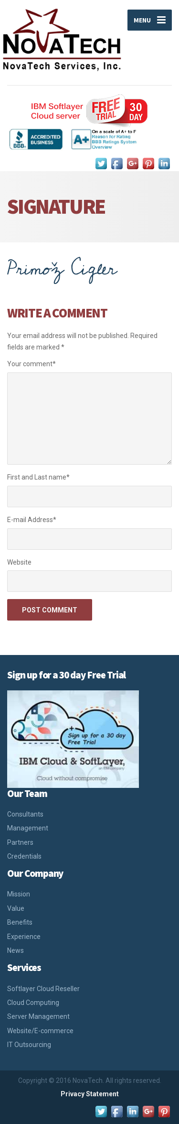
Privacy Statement (90, 1094)
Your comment (31, 364)
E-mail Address (31, 520)
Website (19, 562)
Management (27, 828)
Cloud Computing (33, 1002)
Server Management (38, 1016)
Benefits (19, 922)
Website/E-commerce (40, 1031)
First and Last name (38, 477)
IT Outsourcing (29, 1044)
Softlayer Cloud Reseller (43, 989)
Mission (18, 894)
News (15, 950)
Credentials (24, 856)
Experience (24, 936)
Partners (20, 842)
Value (15, 908)
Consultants (25, 814)
